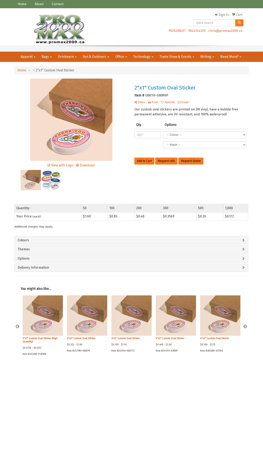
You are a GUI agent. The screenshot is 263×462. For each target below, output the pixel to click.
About (39, 4)
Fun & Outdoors (96, 57)
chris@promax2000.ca (225, 31)
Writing (207, 57)
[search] (239, 22)
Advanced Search (64, 384)
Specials (19, 401)
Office (121, 57)
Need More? (230, 57)
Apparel (28, 57)
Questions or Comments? (33, 409)
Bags (47, 57)
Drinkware (67, 57)
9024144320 (196, 31)
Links (57, 390)
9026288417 (177, 31)
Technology (143, 57)
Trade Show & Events (176, 57)
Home (22, 4)
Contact (57, 4)
